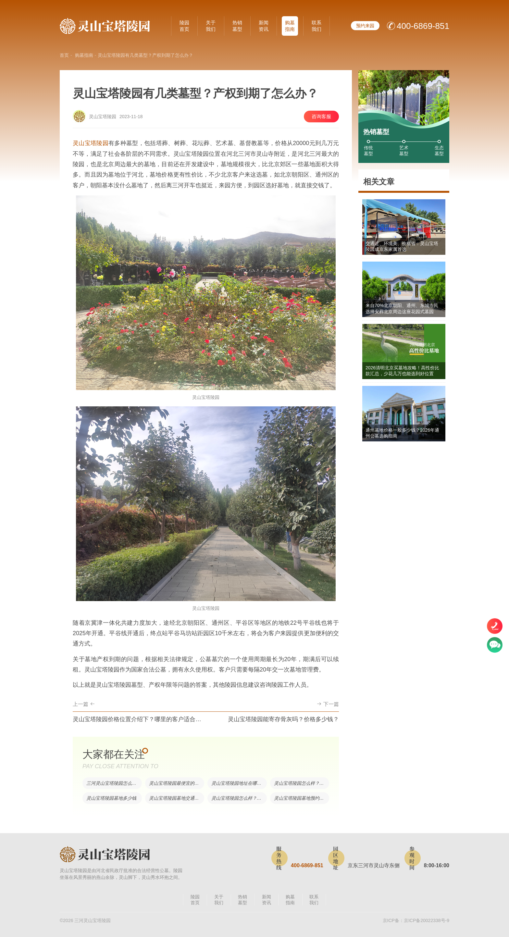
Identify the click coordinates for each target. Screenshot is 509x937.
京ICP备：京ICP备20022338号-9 (416, 920)
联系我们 (316, 26)
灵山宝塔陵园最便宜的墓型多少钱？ (177, 783)
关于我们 (211, 26)
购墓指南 (290, 26)
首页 (64, 55)
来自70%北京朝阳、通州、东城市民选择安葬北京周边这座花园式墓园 (402, 308)
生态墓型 (439, 150)
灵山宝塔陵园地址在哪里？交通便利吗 (239, 783)
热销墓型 (237, 26)
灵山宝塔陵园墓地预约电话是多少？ (301, 798)
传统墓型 (368, 150)
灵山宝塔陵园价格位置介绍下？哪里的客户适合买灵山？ (138, 719)
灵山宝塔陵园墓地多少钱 (111, 798)
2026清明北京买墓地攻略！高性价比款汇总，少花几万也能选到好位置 (402, 370)
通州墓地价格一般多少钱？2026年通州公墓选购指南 (402, 432)
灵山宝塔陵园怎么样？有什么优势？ (301, 783)
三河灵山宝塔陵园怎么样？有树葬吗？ (114, 783)
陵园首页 (184, 26)
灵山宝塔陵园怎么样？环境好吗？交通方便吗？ (239, 798)
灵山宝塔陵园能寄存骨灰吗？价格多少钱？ (283, 719)
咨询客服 (321, 116)
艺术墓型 (403, 150)
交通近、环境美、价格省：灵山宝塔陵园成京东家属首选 (402, 246)
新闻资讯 (263, 26)
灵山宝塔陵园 (90, 143)
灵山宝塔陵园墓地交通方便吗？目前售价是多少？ (177, 798)
